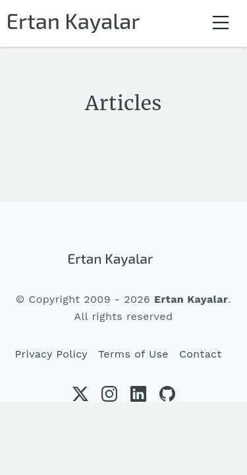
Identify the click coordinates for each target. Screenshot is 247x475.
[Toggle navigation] (220, 23)
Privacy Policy (51, 354)
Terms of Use (133, 354)
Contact (200, 354)
